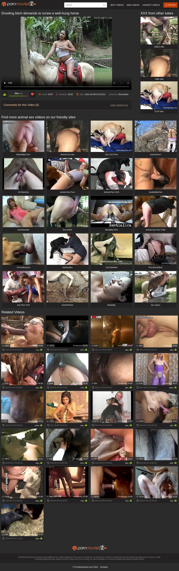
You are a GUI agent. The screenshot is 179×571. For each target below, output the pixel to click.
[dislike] (32, 94)
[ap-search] (85, 5)
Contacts (104, 567)
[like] (4, 94)
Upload (170, 5)
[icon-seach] (104, 5)
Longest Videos (151, 5)
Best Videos (117, 5)
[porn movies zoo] (18, 3)
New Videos (133, 5)
